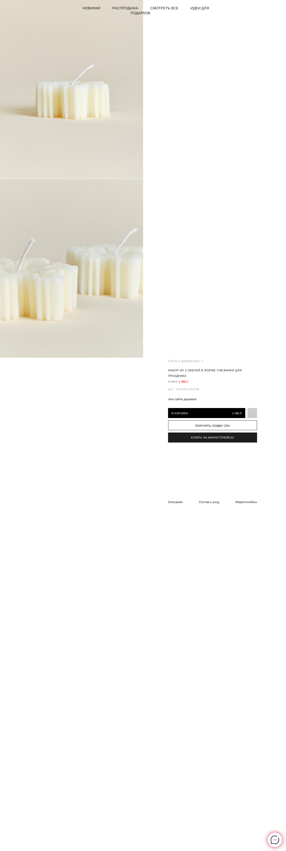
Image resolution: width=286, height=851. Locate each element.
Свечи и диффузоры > (185, 361)
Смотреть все (164, 8)
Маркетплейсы (246, 502)
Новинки (91, 8)
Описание (175, 502)
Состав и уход (209, 502)
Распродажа (125, 8)
